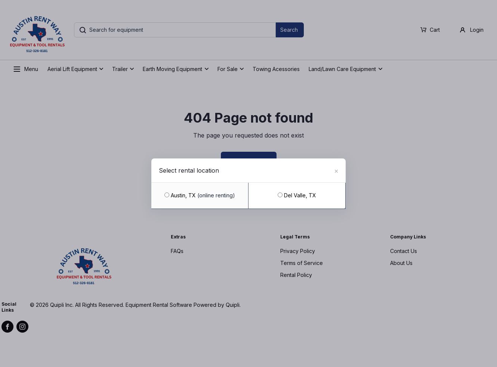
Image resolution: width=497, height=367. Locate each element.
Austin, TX (199, 195)
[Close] (336, 170)
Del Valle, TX (297, 195)
